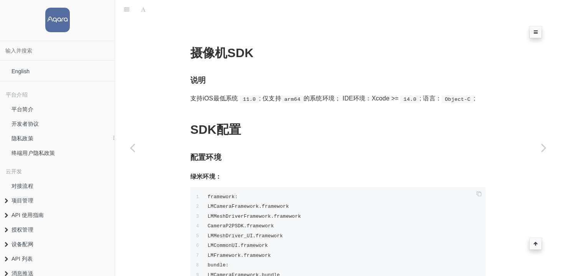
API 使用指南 (24, 215)
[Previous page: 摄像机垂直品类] (132, 147)
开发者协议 (25, 124)
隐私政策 (22, 138)
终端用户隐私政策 (33, 153)
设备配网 (19, 244)
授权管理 (19, 230)
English (21, 71)
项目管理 (19, 200)
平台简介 (22, 109)
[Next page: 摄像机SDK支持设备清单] (543, 147)
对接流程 (22, 186)
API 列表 (19, 259)
